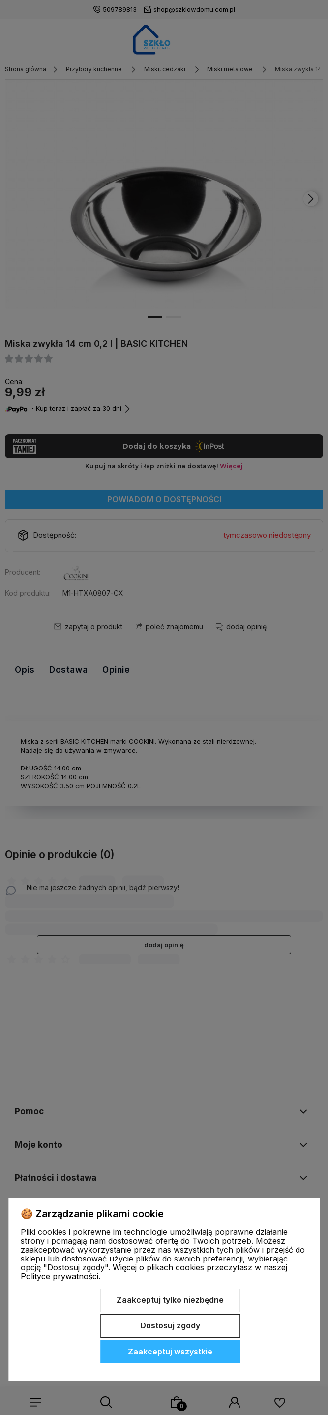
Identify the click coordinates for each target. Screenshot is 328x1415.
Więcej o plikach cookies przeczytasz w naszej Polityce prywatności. (154, 1271)
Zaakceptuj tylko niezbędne (170, 1300)
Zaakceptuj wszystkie (170, 1351)
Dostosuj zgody (170, 1325)
